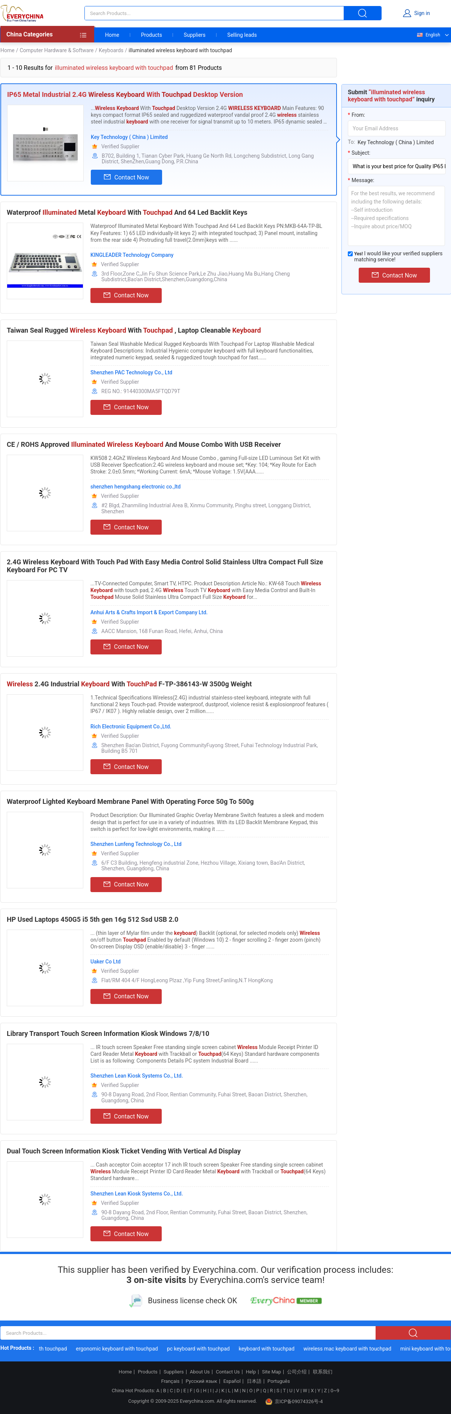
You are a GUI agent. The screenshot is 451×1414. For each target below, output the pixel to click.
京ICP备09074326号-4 (294, 1401)
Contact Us (228, 1372)
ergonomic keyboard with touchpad (119, 1349)
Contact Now (126, 177)
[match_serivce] (350, 253)
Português (279, 1381)
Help (251, 1372)
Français (170, 1381)
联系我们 (322, 1372)
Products (151, 35)
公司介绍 (297, 1372)
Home (112, 35)
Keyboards (111, 50)
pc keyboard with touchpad (200, 1349)
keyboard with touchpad (268, 1349)
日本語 (254, 1381)
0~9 (335, 1390)
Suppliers (195, 35)
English (428, 35)
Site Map (271, 1372)
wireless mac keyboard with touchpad (349, 1349)
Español (232, 1381)
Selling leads (242, 35)
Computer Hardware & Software (56, 50)
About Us (200, 1372)
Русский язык (201, 1381)
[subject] (397, 166)
